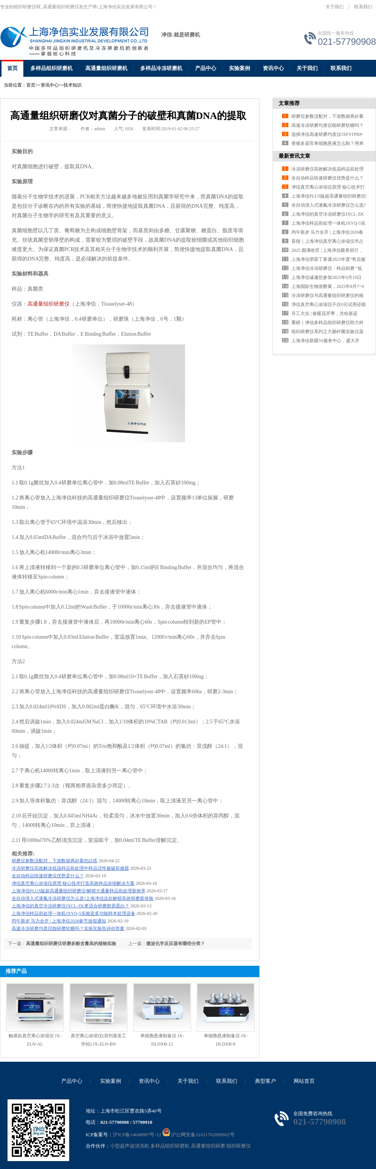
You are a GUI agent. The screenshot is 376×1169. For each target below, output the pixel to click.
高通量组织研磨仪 (48, 304)
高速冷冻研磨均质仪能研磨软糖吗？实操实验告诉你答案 (68, 928)
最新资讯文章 (294, 156)
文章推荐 (289, 103)
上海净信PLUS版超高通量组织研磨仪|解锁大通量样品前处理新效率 (79, 890)
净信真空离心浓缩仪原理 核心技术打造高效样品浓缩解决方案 (73, 883)
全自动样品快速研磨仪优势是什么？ (48, 875)
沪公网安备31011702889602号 (198, 1134)
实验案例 (239, 68)
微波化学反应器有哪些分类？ (175, 943)
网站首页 (304, 1081)
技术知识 (73, 85)
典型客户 (265, 1081)
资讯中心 (273, 68)
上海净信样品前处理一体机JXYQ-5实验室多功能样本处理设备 (73, 913)
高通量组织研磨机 (106, 68)
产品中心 (205, 68)
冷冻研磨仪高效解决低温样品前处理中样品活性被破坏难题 (70, 868)
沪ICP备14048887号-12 (137, 1134)
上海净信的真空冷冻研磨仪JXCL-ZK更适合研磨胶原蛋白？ (70, 906)
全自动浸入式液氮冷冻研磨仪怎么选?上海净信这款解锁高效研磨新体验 (82, 898)
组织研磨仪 (238, 1146)
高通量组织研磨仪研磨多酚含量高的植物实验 (71, 943)
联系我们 (363, 6)
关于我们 (335, 6)
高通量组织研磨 (208, 1146)
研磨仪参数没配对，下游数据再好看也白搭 (54, 860)
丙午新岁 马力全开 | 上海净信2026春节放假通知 (59, 921)
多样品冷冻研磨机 (161, 68)
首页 (12, 68)
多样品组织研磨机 (51, 68)
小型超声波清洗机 (129, 1146)
